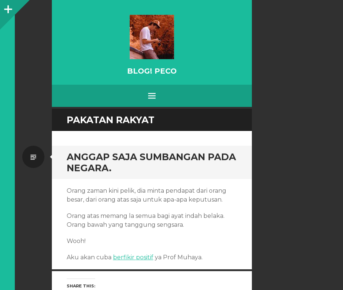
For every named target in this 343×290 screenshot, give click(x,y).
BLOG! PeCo (152, 71)
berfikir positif (133, 257)
